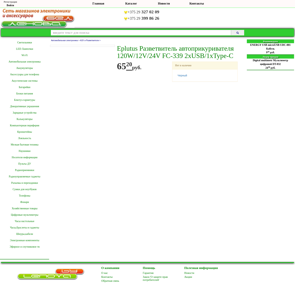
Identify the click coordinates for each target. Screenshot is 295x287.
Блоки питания (24, 93)
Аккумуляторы (24, 68)
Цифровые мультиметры (24, 214)
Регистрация (10, 1)
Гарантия (148, 272)
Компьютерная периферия (24, 125)
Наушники (24, 151)
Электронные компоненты (24, 240)
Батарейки (24, 87)
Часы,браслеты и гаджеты (24, 227)
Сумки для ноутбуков (24, 189)
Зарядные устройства (24, 112)
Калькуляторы (25, 119)
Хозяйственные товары (24, 208)
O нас (104, 272)
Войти (10, 5)
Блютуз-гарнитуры (24, 100)
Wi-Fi (24, 55)
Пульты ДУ (24, 163)
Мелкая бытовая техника (24, 144)
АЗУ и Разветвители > (90, 40)
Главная (98, 3)
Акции (188, 276)
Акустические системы (25, 80)
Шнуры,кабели (24, 234)
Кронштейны (24, 131)
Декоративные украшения (24, 106)
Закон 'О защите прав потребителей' (155, 278)
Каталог (131, 3)
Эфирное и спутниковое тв (25, 246)
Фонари (24, 202)
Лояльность (24, 138)
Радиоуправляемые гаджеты (24, 176)
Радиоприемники (24, 170)
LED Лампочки (24, 48)
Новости (164, 3)
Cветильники (24, 42)
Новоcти (189, 272)
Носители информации (24, 157)
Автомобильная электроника (25, 61)
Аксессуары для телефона (24, 74)
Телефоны (24, 195)
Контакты (196, 3)
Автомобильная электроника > (65, 40)
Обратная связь (110, 280)
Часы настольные (24, 221)
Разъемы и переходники (24, 183)
